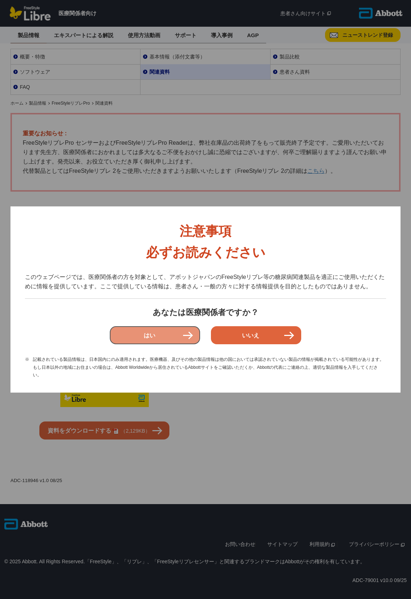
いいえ (250, 335)
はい (149, 335)
